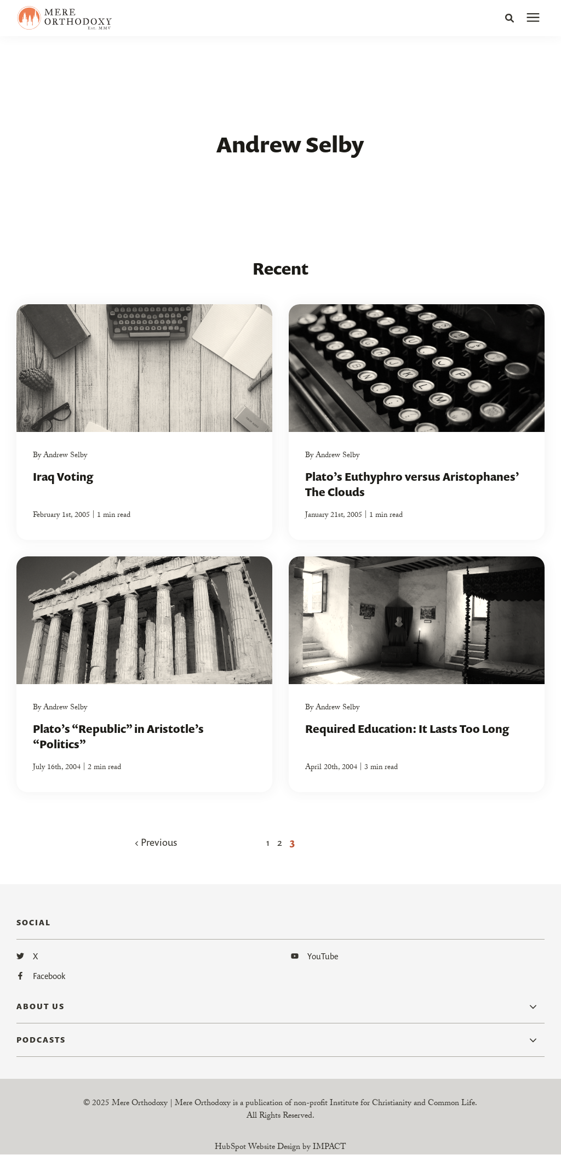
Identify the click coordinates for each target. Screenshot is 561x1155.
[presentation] (533, 18)
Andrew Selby (65, 456)
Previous (156, 842)
